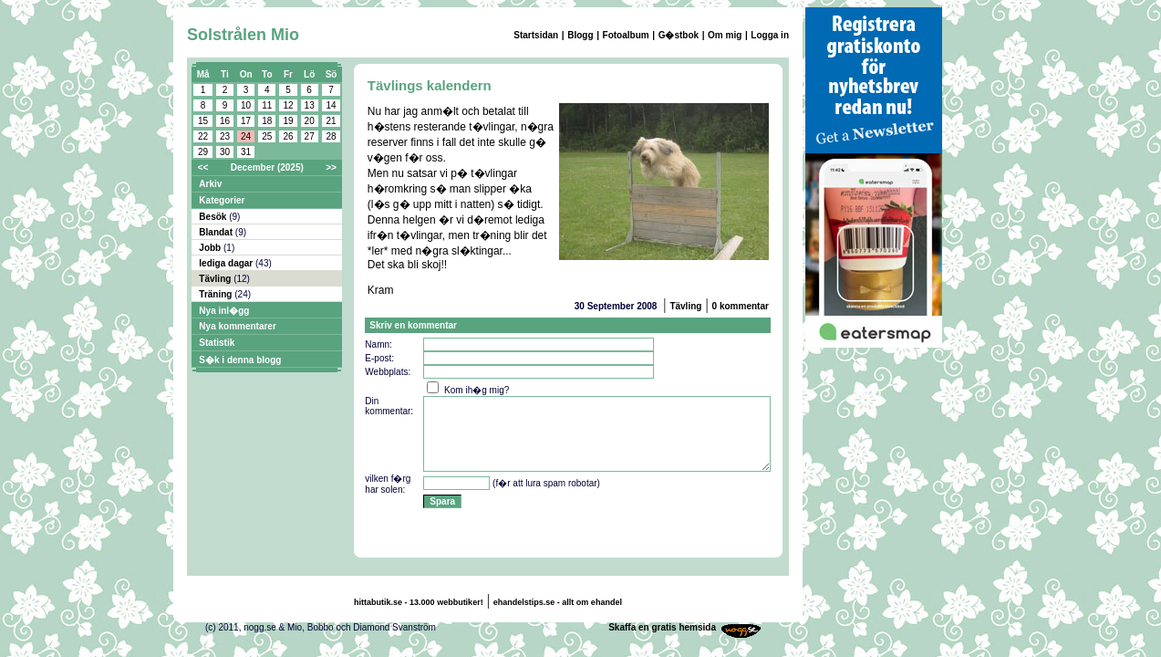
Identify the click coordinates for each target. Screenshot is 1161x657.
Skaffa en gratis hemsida (662, 627)
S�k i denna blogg (240, 360)
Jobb (211, 248)
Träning (216, 294)
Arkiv (210, 184)
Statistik (216, 343)
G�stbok (678, 35)
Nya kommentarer (237, 326)
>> (331, 167)
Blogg (580, 35)
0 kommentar (740, 306)
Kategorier (221, 200)
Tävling (216, 279)
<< (203, 167)
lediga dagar (227, 263)
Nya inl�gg (224, 311)
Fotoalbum (626, 35)
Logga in (770, 35)
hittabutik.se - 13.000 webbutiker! (418, 602)
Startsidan (535, 35)
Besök (214, 217)
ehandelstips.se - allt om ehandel (557, 602)
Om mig (724, 35)
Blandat (216, 232)
